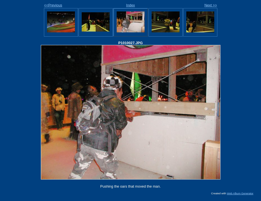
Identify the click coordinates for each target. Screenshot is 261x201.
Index (130, 5)
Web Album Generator (240, 193)
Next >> (210, 5)
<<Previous (53, 5)
